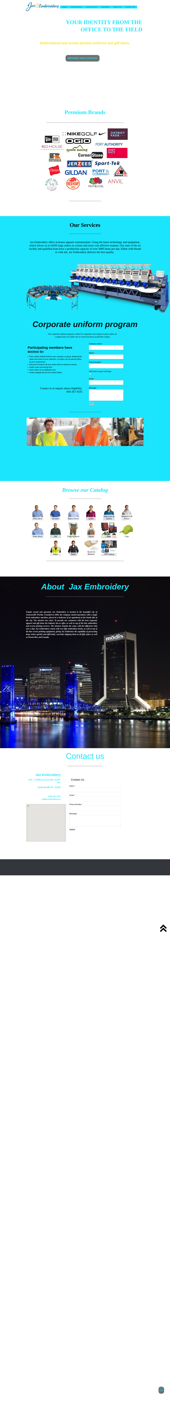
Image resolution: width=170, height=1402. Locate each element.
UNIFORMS (105, 7)
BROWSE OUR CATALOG (82, 58)
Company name (95, 344)
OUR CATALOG (91, 7)
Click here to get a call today (100, 371)
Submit (92, 404)
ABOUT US (117, 7)
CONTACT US (130, 7)
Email (91, 379)
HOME (64, 7)
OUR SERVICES (76, 7)
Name (91, 353)
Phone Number (95, 362)
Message (92, 388)
